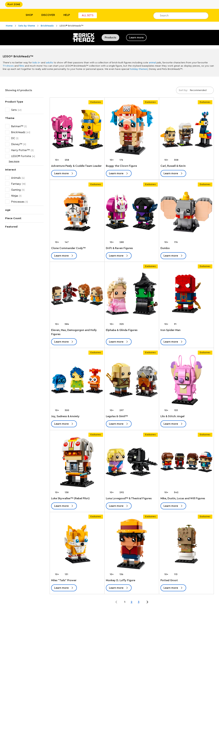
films (21, 66)
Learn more (136, 37)
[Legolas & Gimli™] (132, 381)
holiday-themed (138, 69)
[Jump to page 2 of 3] (147, 602)
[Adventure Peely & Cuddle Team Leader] (77, 130)
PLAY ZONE (14, 4)
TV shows (8, 66)
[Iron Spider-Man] (186, 294)
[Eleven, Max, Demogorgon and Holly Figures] (77, 294)
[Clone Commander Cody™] (77, 212)
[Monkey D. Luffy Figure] (132, 545)
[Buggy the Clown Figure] (132, 130)
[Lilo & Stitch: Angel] (186, 381)
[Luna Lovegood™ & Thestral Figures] (132, 463)
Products (110, 37)
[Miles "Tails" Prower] (77, 545)
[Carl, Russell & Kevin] (186, 130)
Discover (48, 15)
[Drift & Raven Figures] (132, 212)
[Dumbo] (186, 212)
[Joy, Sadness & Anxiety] (77, 381)
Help (66, 15)
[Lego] (10, 15)
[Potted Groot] (186, 545)
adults (49, 62)
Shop (29, 15)
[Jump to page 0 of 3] (116, 602)
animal (152, 62)
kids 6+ (36, 62)
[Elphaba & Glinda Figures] (132, 294)
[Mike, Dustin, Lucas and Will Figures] (186, 463)
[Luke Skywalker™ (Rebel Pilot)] (77, 463)
